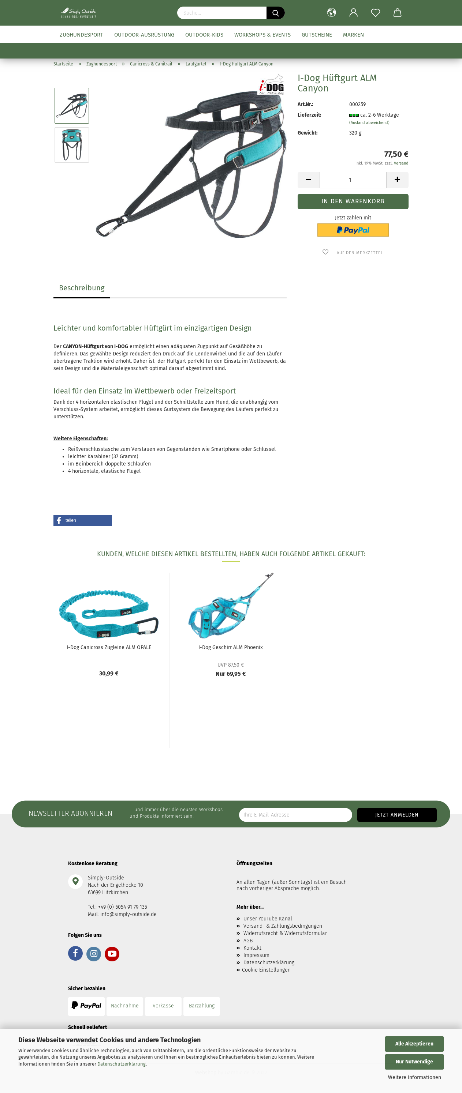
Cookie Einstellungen (266, 970)
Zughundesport (81, 34)
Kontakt (252, 948)
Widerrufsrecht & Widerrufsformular (285, 933)
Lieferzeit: (309, 115)
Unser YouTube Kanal (267, 919)
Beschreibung (81, 287)
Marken (353, 34)
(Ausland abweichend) (369, 122)
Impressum (256, 955)
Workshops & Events (262, 34)
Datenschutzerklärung (121, 1064)
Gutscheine (317, 34)
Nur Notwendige (414, 1062)
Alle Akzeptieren (414, 1044)
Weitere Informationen (414, 1077)
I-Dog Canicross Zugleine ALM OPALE (109, 647)
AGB (248, 941)
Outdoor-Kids (204, 34)
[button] (82, 520)
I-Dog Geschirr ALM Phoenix (230, 647)
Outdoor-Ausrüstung (144, 34)
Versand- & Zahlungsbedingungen (282, 926)
